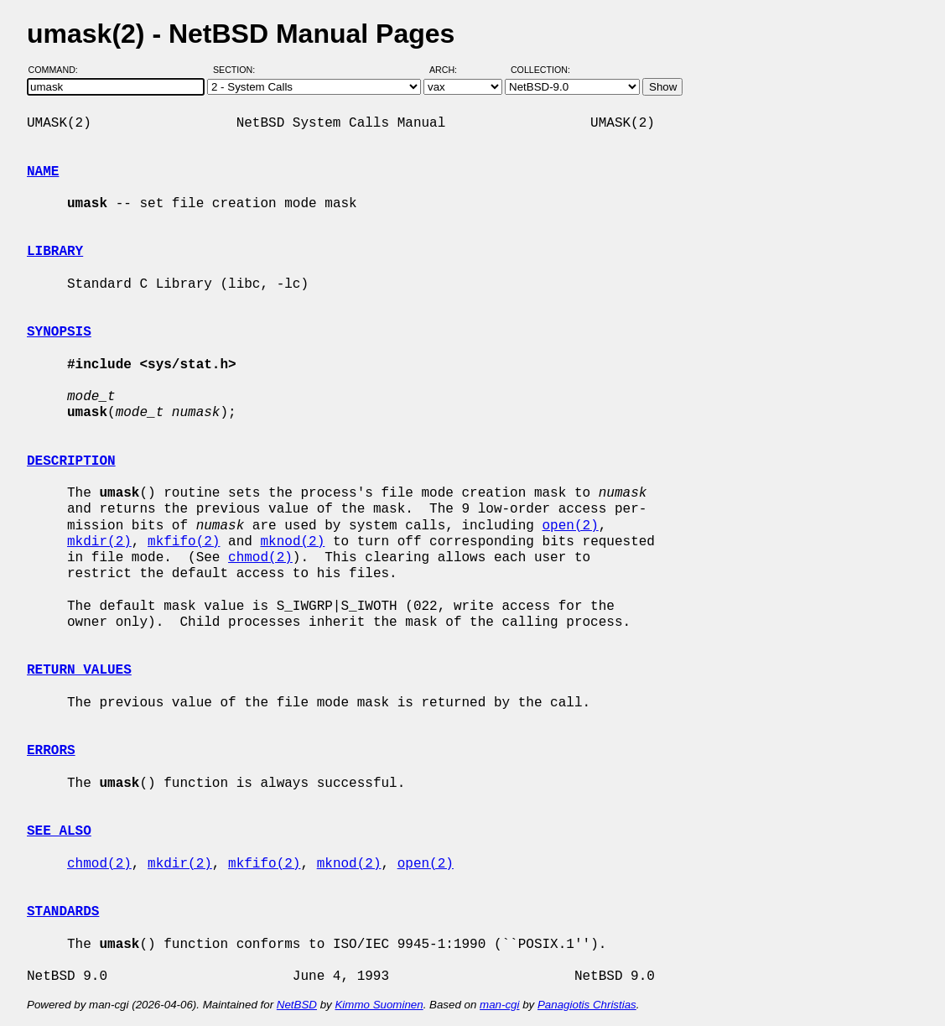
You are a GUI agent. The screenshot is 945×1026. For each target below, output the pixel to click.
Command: (58, 70)
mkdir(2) (99, 542)
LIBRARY (55, 251)
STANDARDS (63, 912)
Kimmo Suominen (379, 1004)
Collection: (540, 70)
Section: (237, 70)
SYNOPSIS (59, 332)
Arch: (450, 70)
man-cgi (499, 1004)
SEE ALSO (59, 831)
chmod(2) (260, 558)
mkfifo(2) (184, 542)
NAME (43, 172)
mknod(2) (292, 542)
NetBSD (297, 1004)
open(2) (570, 526)
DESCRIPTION (71, 461)
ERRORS (51, 751)
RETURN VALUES (79, 670)
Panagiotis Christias (586, 1004)
